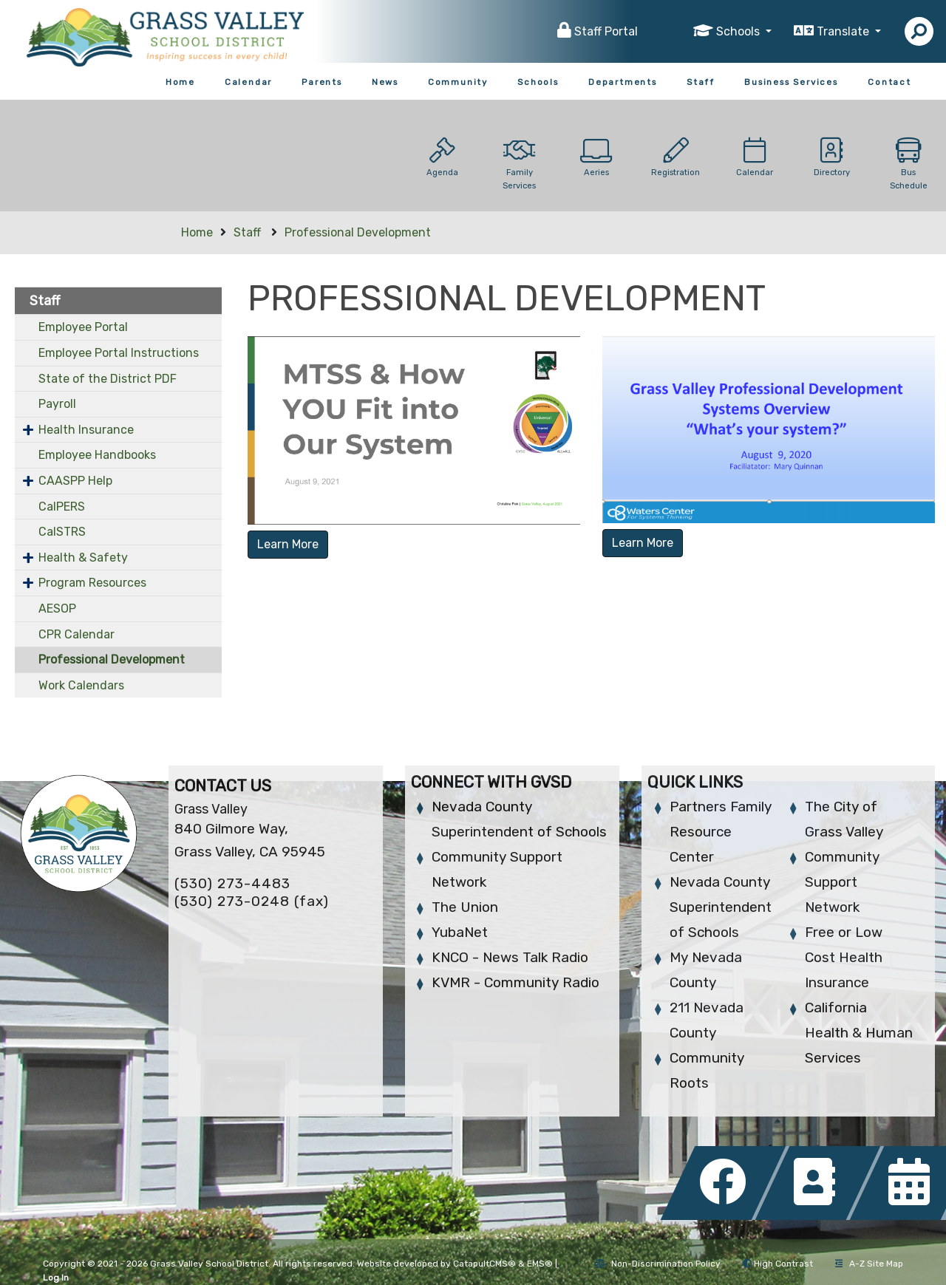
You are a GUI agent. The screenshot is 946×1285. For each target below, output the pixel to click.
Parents (322, 82)
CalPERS (61, 507)
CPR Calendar (76, 634)
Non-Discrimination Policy (657, 1263)
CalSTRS (62, 532)
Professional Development (358, 232)
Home (180, 82)
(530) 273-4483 (232, 883)
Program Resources (92, 583)
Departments (622, 82)
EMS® (540, 1263)
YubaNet (460, 932)
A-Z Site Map (869, 1263)
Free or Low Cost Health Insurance (843, 957)
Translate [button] (844, 31)
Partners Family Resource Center (721, 831)
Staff (701, 82)
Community (458, 82)
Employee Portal (83, 327)
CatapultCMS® (484, 1263)
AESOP (57, 608)
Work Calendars (81, 685)
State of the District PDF (107, 379)
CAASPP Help (75, 481)
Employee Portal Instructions (118, 353)
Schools (538, 82)
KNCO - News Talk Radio (510, 957)
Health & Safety (83, 558)
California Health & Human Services (859, 1032)
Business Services (791, 82)
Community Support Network (842, 882)
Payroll (57, 404)
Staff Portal (606, 31)
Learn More (288, 544)
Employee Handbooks (97, 455)
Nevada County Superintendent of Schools (721, 907)
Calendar (248, 82)
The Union (465, 907)
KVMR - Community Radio (515, 982)
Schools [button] (739, 31)
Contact (889, 82)
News (385, 82)
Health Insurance (86, 430)
